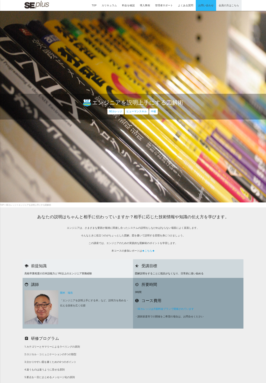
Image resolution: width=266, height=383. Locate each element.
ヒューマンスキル (136, 111)
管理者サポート (164, 5)
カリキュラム (109, 5)
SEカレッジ (115, 111)
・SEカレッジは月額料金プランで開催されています (164, 308)
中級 (153, 111)
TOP (94, 5)
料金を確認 (128, 5)
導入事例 (145, 5)
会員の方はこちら (229, 5)
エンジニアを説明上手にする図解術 (34, 205)
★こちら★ (148, 250)
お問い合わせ (206, 5)
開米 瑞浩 (66, 292)
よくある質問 (185, 5)
